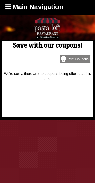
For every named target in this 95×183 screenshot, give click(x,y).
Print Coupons (78, 59)
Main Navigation (34, 7)
